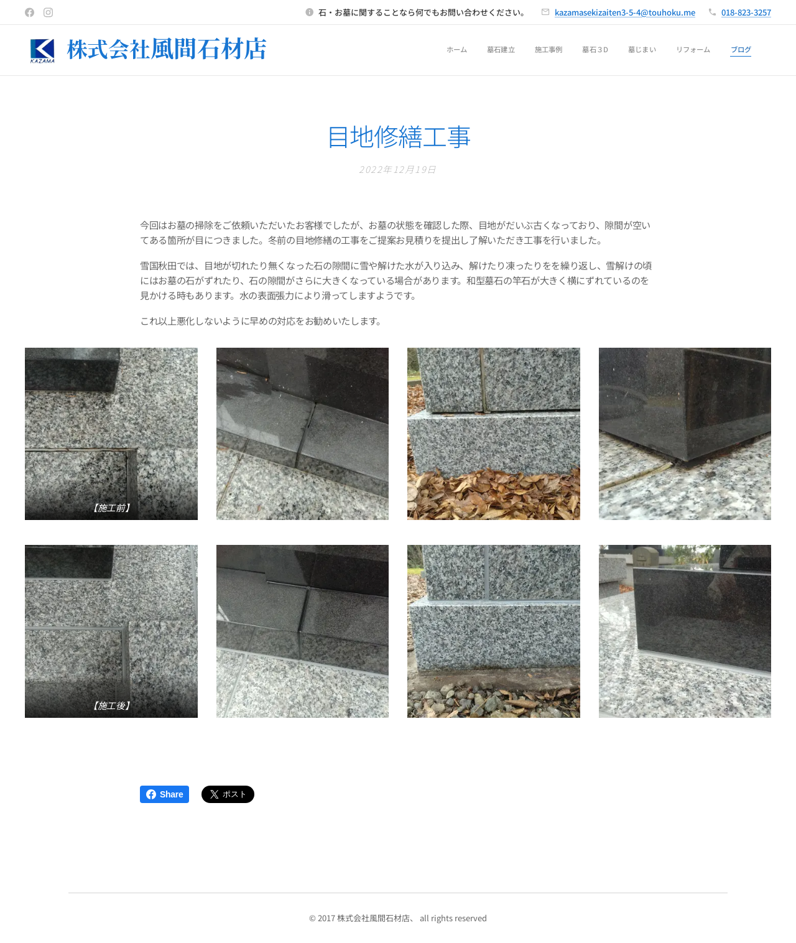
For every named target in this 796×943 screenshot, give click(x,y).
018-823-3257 (746, 12)
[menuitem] (635, 50)
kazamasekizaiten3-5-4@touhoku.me (625, 12)
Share (164, 794)
